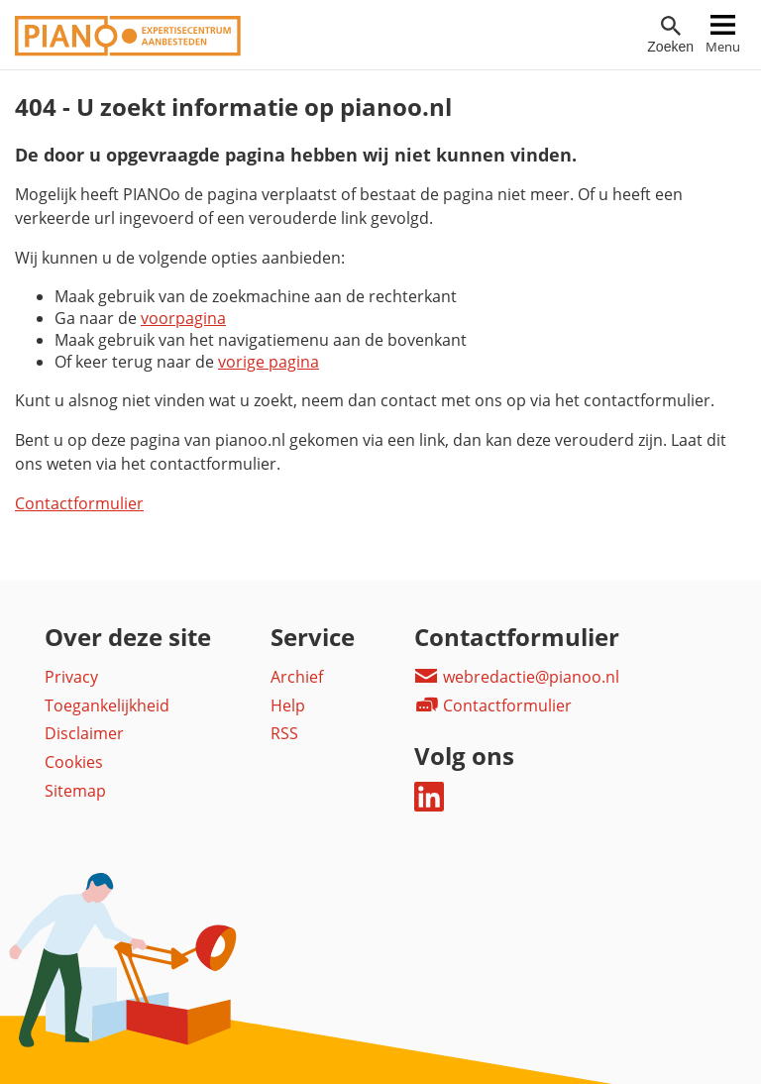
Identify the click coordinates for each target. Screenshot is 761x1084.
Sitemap (75, 791)
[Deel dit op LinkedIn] (429, 805)
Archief (297, 677)
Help (288, 705)
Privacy (71, 677)
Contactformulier (79, 503)
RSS (284, 733)
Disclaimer (84, 733)
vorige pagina (268, 362)
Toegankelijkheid (107, 705)
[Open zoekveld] (670, 35)
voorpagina (183, 318)
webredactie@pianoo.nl (516, 677)
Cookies (74, 762)
